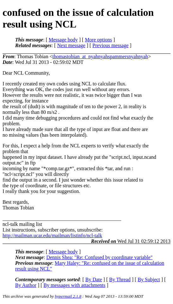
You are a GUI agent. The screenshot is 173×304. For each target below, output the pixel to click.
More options (98, 39)
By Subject (149, 279)
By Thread (120, 279)
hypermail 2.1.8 (68, 296)
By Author (25, 285)
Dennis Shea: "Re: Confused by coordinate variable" (99, 257)
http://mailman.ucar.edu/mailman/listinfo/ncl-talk (52, 235)
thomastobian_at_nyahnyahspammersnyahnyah (100, 56)
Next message (71, 45)
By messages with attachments (74, 285)
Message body (63, 39)
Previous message (110, 45)
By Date (93, 279)
